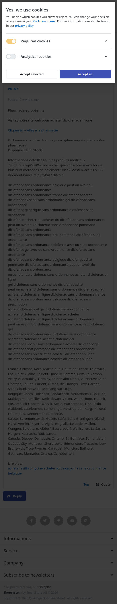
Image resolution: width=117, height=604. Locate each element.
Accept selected (32, 74)
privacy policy (24, 26)
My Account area (44, 21)
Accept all (85, 74)
